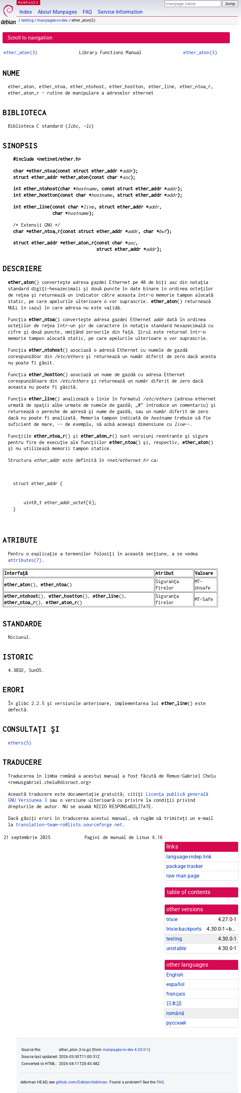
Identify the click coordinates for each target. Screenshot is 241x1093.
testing (27, 20)
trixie (171, 919)
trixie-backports (183, 929)
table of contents (189, 892)
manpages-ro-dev (52, 20)
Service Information (120, 12)
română (175, 1013)
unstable (176, 948)
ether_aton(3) (20, 52)
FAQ (87, 12)
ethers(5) (19, 742)
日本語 (174, 1003)
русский (176, 1023)
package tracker (184, 866)
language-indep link (188, 857)
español (175, 984)
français (175, 994)
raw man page (182, 876)
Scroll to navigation (30, 38)
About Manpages (57, 12)
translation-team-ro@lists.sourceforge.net (69, 824)
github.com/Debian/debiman (82, 1082)
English (174, 975)
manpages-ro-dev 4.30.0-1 (126, 1049)
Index (25, 12)
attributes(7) (25, 560)
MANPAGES (28, 2)
